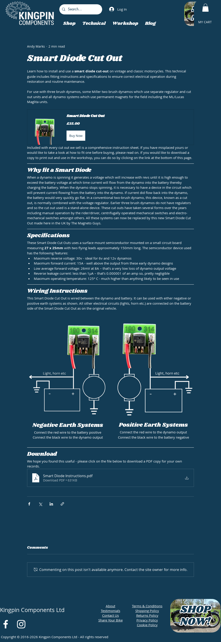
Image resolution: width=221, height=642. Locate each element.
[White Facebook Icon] (5, 624)
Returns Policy (147, 615)
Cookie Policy (147, 625)
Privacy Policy (147, 620)
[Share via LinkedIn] (51, 504)
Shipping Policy (147, 610)
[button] (205, 8)
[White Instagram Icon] (21, 624)
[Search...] (80, 9)
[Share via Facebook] (29, 504)
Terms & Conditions (147, 606)
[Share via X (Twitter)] (40, 504)
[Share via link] (62, 504)
